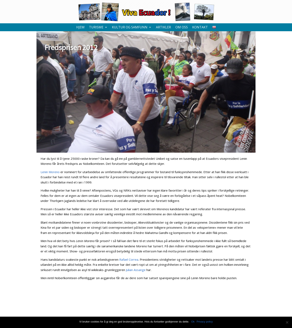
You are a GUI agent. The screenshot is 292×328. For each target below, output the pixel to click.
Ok (193, 321)
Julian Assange (136, 270)
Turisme (96, 27)
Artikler (163, 27)
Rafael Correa (128, 259)
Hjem (80, 27)
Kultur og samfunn (129, 27)
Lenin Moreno (50, 172)
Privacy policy (204, 321)
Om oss (181, 27)
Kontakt (200, 27)
